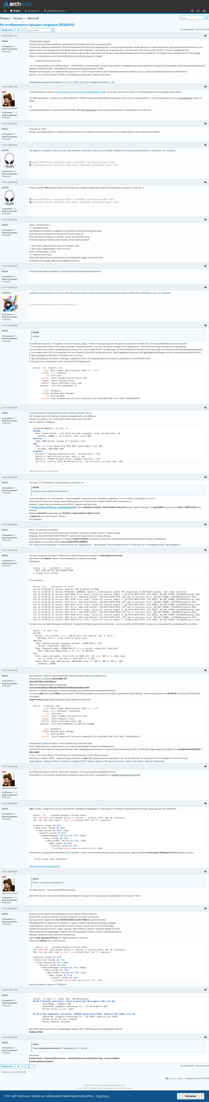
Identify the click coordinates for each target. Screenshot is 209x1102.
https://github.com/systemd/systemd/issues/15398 (81, 91)
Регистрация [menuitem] (205, 11)
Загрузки (46, 10)
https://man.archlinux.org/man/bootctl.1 (54, 507)
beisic (5, 41)
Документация (69, 10)
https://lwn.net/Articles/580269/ (44, 866)
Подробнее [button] (102, 1096)
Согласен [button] (190, 1096)
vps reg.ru (128, 1088)
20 (14, 418)
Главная (14, 10)
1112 (15, 112)
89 (14, 46)
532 (14, 171)
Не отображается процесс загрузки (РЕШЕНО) (37, 25)
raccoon (6, 292)
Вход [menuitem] (199, 11)
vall (4, 91)
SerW (5, 412)
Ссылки (5, 11)
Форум (30, 10)
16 (14, 314)
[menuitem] (192, 10)
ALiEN (5, 150)
